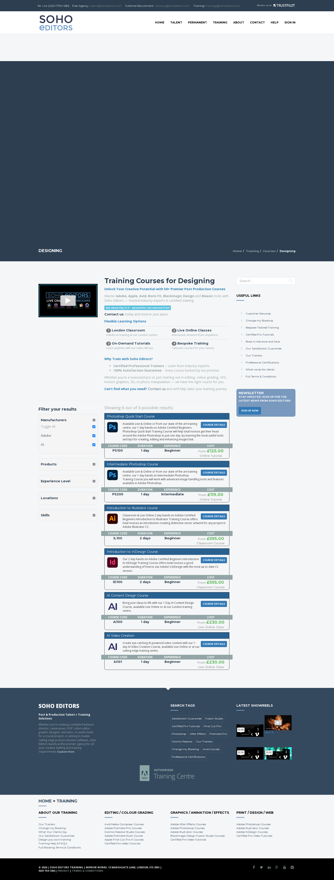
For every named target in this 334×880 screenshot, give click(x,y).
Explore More (65, 751)
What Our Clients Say (53, 832)
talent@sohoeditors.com (106, 5)
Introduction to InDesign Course (132, 552)
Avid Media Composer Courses (124, 824)
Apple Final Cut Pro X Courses (124, 839)
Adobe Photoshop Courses (187, 828)
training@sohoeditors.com (223, 5)
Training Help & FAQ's (53, 843)
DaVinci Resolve (182, 741)
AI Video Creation (120, 636)
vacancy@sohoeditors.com (172, 5)
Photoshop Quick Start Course (131, 416)
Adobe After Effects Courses (188, 824)
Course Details (214, 424)
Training (220, 22)
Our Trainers (254, 355)
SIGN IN (289, 22)
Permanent (197, 22)
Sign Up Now (250, 410)
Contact (257, 22)
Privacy (63, 870)
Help (275, 22)
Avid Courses (211, 749)
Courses (269, 251)
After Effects (198, 733)
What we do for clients (260, 369)
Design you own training (55, 839)
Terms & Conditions (87, 870)
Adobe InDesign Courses (252, 832)
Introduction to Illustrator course (132, 508)
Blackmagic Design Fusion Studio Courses (197, 835)
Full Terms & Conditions (261, 376)
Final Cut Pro (212, 726)
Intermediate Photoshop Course (132, 464)
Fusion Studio (214, 718)
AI (42, 445)
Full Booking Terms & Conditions (60, 847)
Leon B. (269, 732)
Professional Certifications (262, 362)
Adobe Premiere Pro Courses (123, 828)
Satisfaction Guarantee (186, 718)
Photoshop (179, 733)
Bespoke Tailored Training (262, 327)
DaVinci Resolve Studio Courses (125, 832)
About (238, 22)
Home (159, 22)
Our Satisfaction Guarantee (263, 348)
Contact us (114, 314)
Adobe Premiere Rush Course (124, 835)
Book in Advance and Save (263, 341)
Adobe (46, 436)
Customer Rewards (258, 313)
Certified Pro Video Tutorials (122, 843)
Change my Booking (259, 320)
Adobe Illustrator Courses (186, 832)
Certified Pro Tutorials (260, 334)
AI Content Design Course (127, 595)
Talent (176, 22)
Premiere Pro (218, 733)
